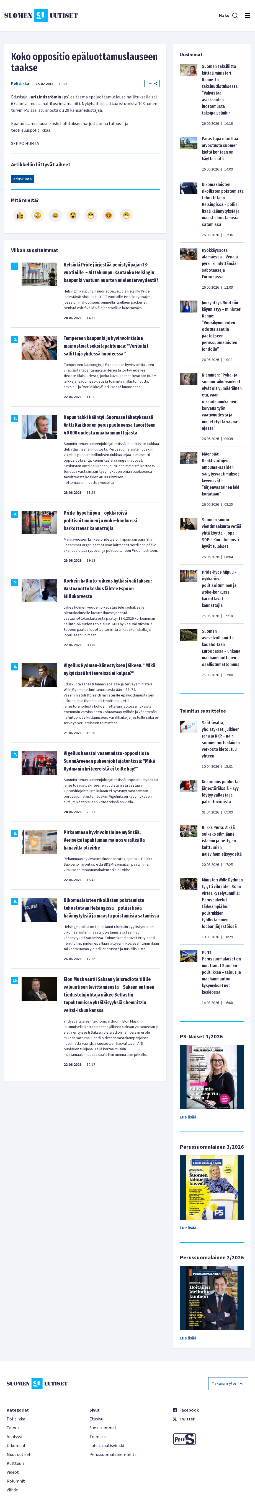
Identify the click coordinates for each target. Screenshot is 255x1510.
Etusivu (96, 1419)
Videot (13, 1472)
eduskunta (22, 179)
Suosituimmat (103, 1428)
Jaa (152, 83)
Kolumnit (16, 1481)
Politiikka (20, 84)
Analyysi (14, 1437)
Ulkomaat (16, 1446)
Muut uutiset (19, 1454)
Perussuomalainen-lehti (112, 1454)
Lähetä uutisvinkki (106, 1446)
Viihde (12, 1490)
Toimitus (98, 1437)
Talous (13, 1428)
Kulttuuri (15, 1463)
